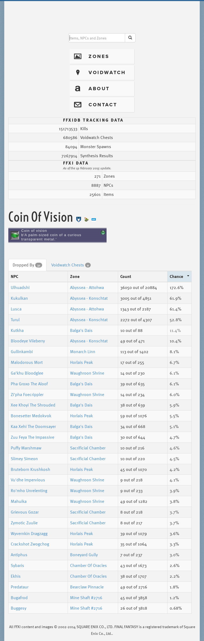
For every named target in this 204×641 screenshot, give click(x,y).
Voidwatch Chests (71, 265)
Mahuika (19, 501)
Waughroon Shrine (87, 373)
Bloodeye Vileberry (28, 341)
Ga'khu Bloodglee (27, 373)
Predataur (19, 587)
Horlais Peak (81, 362)
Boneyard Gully (84, 554)
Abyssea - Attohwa (87, 287)
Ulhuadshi (20, 287)
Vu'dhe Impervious (28, 480)
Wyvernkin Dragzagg (29, 533)
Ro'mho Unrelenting (29, 490)
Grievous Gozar (25, 512)
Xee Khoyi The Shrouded (33, 405)
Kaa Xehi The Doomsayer (33, 426)
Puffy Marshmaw (26, 448)
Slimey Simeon (24, 458)
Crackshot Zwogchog (30, 544)
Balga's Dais (81, 330)
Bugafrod (19, 597)
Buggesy (18, 608)
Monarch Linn (82, 351)
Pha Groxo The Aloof (29, 383)
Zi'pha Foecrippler (27, 394)
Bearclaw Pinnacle (87, 587)
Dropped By (27, 265)
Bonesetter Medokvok (31, 415)
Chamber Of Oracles (88, 565)
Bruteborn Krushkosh (30, 469)
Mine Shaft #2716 (86, 597)
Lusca (16, 309)
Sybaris (17, 565)
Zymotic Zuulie (24, 522)
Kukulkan (19, 298)
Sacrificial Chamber (87, 448)
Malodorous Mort (27, 362)
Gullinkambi (22, 351)
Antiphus (19, 554)
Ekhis (16, 576)
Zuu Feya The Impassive (32, 437)
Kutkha (17, 330)
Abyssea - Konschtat (89, 298)
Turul (15, 319)
